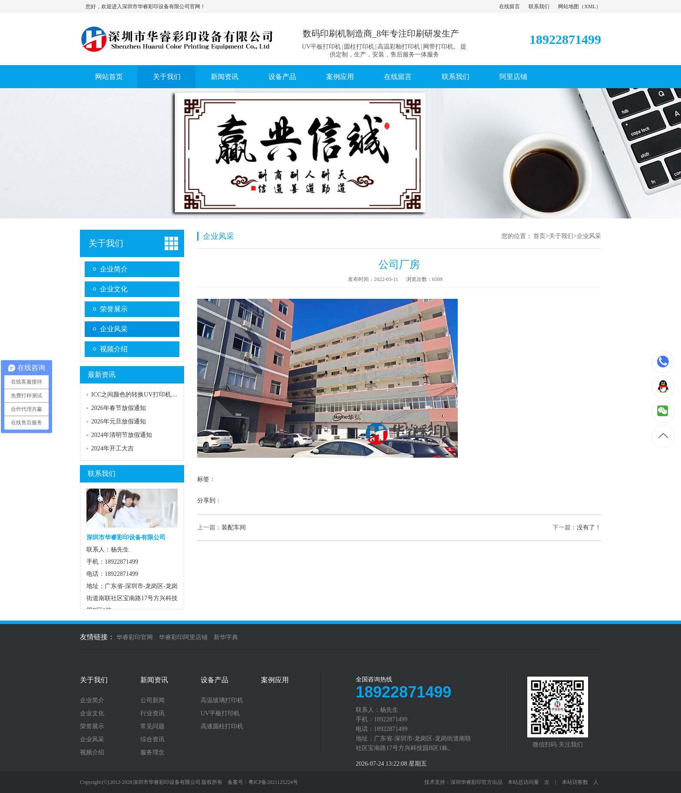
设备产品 (282, 76)
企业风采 (114, 329)
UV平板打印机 (220, 713)
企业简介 (114, 269)
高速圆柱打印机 (222, 727)
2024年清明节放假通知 (121, 435)
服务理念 (152, 753)
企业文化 (114, 289)
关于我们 (167, 76)
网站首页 (109, 76)
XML (590, 6)
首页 (539, 236)
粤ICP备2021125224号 (273, 782)
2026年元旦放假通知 (118, 421)
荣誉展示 (114, 309)
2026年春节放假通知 (118, 408)
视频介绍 (114, 349)
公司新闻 (152, 700)
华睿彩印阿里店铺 (183, 637)
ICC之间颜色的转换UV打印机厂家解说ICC (148, 394)
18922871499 (663, 361)
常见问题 (152, 727)
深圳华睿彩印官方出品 (476, 782)
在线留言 (509, 6)
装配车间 (233, 527)
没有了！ (589, 527)
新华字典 (226, 637)
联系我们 (539, 6)
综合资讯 (152, 740)
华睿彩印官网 (134, 637)
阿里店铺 (513, 76)
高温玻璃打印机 (222, 700)
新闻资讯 (224, 76)
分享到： (209, 500)
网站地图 (568, 6)
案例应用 (340, 76)
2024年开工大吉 (112, 448)
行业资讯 (152, 713)
